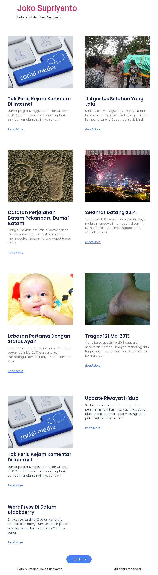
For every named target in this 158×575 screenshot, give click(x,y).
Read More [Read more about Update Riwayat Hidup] (92, 428)
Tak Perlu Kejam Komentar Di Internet (39, 101)
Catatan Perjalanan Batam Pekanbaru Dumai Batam (38, 218)
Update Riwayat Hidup (111, 398)
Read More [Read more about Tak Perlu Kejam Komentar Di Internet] (15, 129)
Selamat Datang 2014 (110, 212)
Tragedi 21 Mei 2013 (107, 336)
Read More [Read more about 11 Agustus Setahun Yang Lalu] (93, 129)
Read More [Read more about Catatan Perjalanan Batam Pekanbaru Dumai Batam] (15, 252)
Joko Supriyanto (47, 8)
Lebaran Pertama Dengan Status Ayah (39, 339)
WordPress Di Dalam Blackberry (32, 510)
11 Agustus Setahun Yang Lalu (114, 101)
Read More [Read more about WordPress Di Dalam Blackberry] (15, 542)
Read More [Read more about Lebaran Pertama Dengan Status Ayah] (15, 371)
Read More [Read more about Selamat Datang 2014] (93, 242)
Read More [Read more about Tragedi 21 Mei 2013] (93, 365)
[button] (79, 559)
